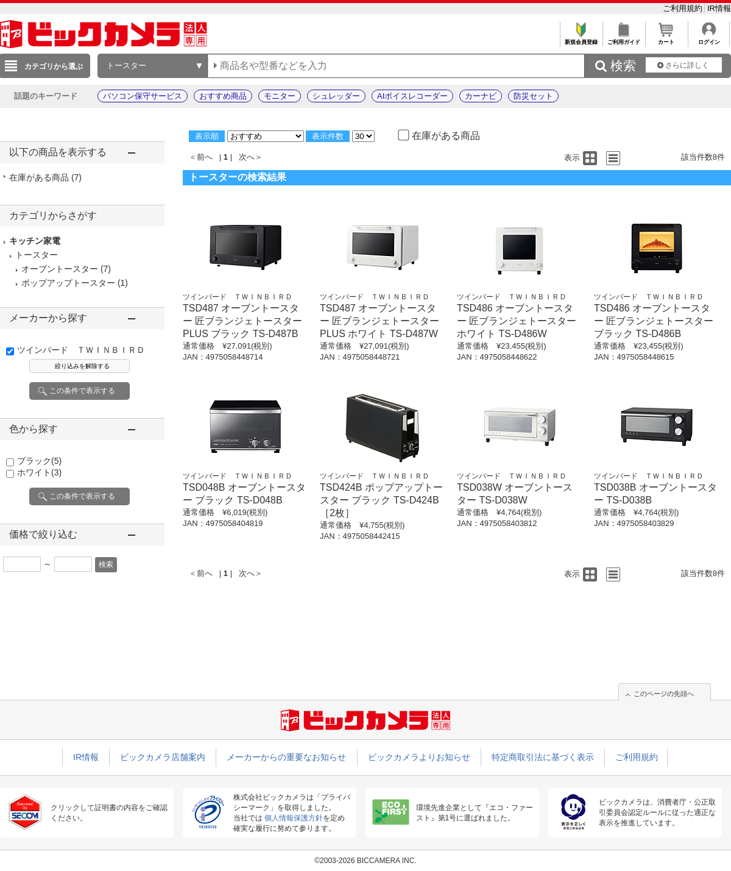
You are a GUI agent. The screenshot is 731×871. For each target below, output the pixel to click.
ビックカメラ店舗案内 (162, 757)
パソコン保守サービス (142, 96)
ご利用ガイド (623, 38)
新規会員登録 (581, 38)
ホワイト (39, 472)
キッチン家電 (34, 241)
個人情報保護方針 (293, 818)
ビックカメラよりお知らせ (419, 757)
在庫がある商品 (45, 177)
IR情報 (719, 8)
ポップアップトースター (68, 283)
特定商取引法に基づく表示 (543, 757)
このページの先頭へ (664, 693)
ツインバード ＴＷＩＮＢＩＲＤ (81, 350)
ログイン (709, 38)
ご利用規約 (684, 8)
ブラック (39, 461)
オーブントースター (59, 269)
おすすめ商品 (223, 96)
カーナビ (480, 96)
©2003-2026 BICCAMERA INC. (365, 860)
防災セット (533, 96)
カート (666, 38)
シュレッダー (336, 96)
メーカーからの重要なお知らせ (286, 757)
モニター (279, 96)
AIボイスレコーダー (412, 96)
